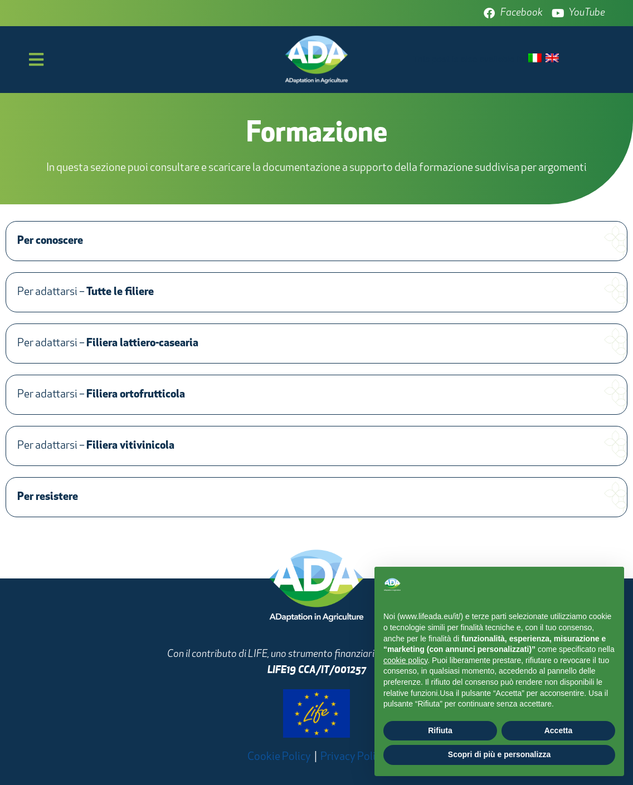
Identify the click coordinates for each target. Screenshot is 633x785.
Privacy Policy (353, 757)
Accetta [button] (558, 730)
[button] (316, 241)
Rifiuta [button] (440, 730)
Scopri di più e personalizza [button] (499, 754)
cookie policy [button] (405, 660)
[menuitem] (535, 58)
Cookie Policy (279, 757)
